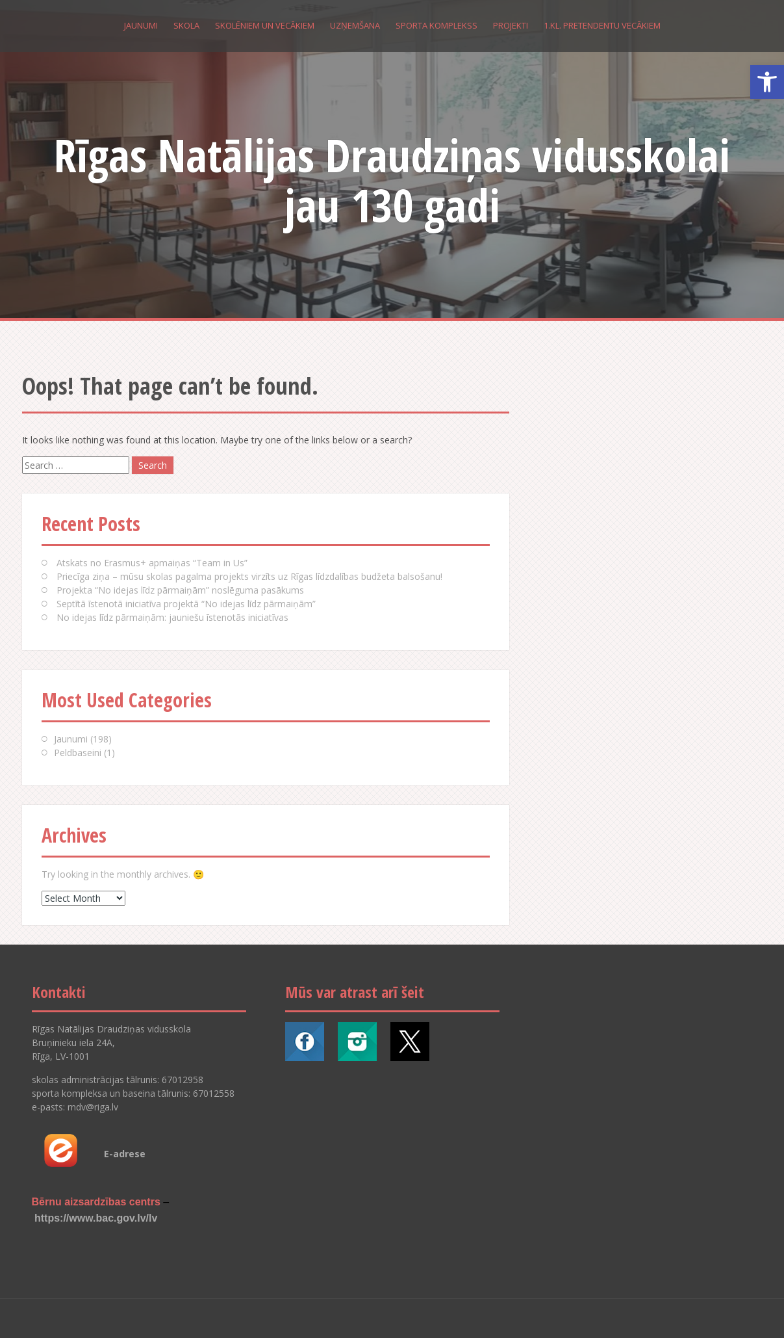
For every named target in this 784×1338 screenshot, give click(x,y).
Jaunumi (141, 25)
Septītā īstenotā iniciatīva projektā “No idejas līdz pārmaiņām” (186, 603)
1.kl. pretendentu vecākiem (602, 25)
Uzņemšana (355, 25)
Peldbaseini (77, 752)
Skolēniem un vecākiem (264, 25)
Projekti (510, 25)
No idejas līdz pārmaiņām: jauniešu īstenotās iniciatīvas (172, 617)
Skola (186, 25)
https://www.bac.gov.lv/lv (95, 1218)
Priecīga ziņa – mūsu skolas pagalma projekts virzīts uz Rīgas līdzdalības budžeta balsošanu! (249, 576)
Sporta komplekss (436, 25)
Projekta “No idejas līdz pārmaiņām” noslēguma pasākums (180, 590)
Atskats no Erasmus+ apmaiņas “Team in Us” (152, 563)
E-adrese (124, 1154)
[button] (767, 82)
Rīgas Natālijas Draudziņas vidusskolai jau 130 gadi (392, 180)
